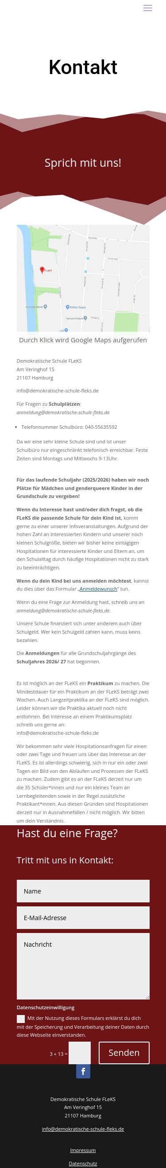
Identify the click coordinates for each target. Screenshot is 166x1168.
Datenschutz (83, 1163)
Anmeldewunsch (98, 588)
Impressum (83, 1150)
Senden (123, 1052)
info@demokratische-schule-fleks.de (83, 1128)
